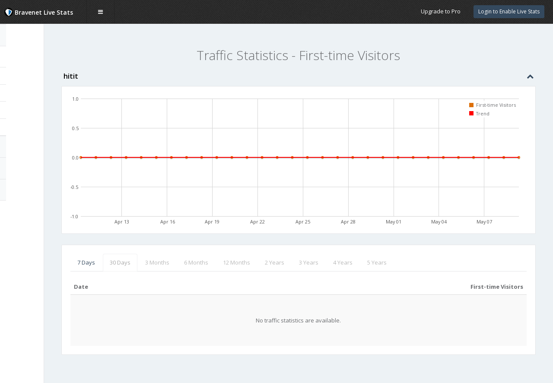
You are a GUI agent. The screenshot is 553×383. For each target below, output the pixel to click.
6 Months (239, 262)
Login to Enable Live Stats (509, 11)
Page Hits (26, 76)
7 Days (129, 262)
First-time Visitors (39, 110)
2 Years (317, 262)
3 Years (351, 262)
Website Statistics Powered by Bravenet (37, 213)
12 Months (279, 262)
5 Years (419, 262)
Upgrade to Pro (441, 11)
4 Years (385, 262)
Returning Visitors (37, 127)
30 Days (163, 262)
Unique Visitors (34, 93)
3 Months (200, 262)
